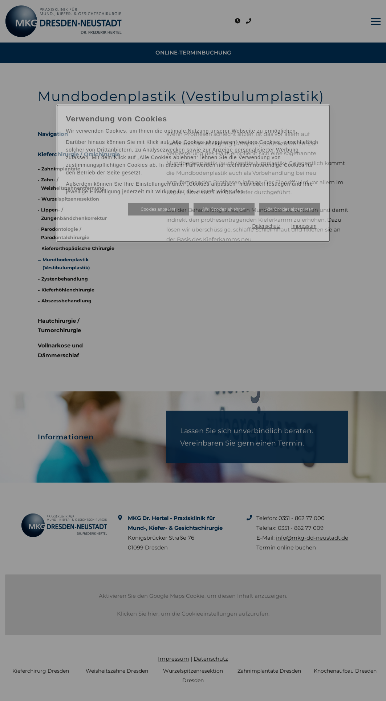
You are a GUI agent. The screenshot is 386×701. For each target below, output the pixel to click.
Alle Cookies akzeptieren (289, 209)
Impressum (303, 226)
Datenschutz (266, 226)
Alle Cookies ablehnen (223, 209)
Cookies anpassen (158, 209)
